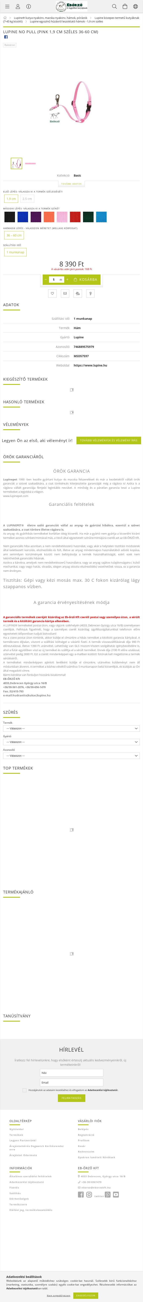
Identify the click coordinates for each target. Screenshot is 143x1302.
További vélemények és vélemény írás (109, 440)
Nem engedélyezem (58, 1295)
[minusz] (46, 279)
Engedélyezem (85, 1295)
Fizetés (14, 1187)
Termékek (16, 1134)
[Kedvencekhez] (52, 293)
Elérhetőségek (19, 1198)
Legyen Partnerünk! (23, 1140)
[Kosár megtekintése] (125, 6)
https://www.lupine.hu (90, 365)
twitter (99, 1196)
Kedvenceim (86, 1151)
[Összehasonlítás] (78, 293)
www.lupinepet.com (15, 496)
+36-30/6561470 (92, 1182)
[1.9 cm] (11, 199)
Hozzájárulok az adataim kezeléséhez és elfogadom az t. (73, 1090)
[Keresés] (114, 6)
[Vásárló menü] (28, 6)
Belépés (83, 1129)
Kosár (82, 1146)
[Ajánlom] (65, 293)
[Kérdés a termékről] (90, 293)
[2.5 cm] (27, 199)
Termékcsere (18, 1204)
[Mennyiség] (54, 279)
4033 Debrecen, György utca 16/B (103, 1176)
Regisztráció (86, 1134)
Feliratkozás (72, 1098)
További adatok (71, 183)
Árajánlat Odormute (23, 1155)
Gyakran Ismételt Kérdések (96, 1157)
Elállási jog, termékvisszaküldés (31, 1209)
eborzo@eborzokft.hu (96, 1187)
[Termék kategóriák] (7, 6)
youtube (115, 1195)
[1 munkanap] (15, 252)
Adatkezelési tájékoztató (27, 1182)
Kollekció (63, 175)
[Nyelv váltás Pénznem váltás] (135, 6)
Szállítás (15, 1193)
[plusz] (67, 279)
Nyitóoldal (17, 1129)
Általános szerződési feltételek (31, 1176)
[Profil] (18, 6)
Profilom (84, 1140)
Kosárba (88, 279)
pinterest (107, 1195)
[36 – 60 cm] (14, 235)
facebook (80, 1195)
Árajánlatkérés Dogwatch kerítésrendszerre (37, 1147)
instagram (89, 1195)
